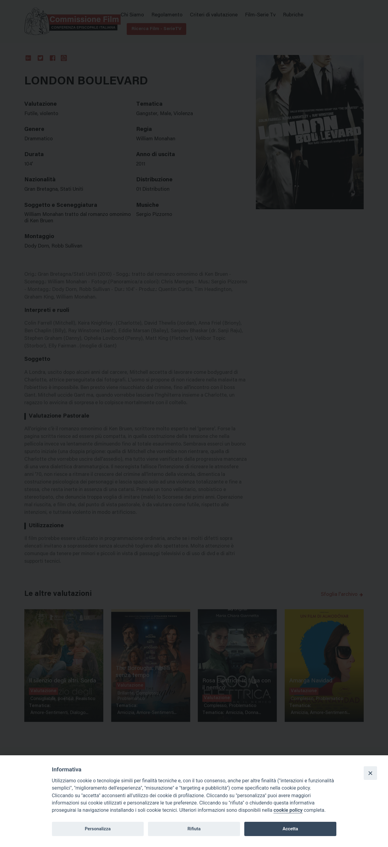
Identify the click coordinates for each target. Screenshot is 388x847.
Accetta (290, 829)
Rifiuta (194, 829)
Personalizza (98, 829)
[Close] (370, 773)
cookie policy (287, 810)
